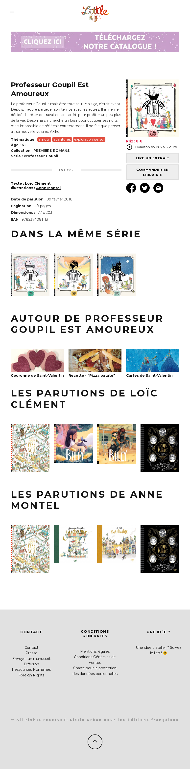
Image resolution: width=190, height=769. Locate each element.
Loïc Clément (38, 183)
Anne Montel (48, 188)
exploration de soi (89, 139)
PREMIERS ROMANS (51, 150)
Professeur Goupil (41, 156)
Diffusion (31, 664)
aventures (62, 139)
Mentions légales (95, 651)
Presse (31, 653)
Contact (31, 647)
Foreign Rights (31, 675)
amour (44, 139)
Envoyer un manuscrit (31, 658)
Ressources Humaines (31, 669)
